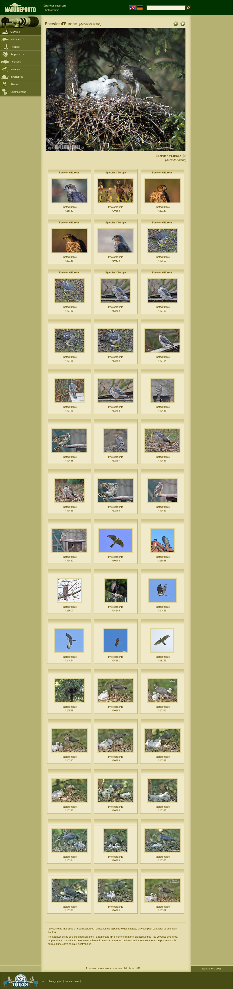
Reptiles (15, 46)
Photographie (54, 981)
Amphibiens (17, 54)
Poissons (15, 61)
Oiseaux (15, 31)
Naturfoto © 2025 (212, 968)
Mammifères (17, 39)
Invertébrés (16, 76)
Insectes (15, 69)
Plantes (14, 84)
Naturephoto (72, 981)
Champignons (18, 91)
